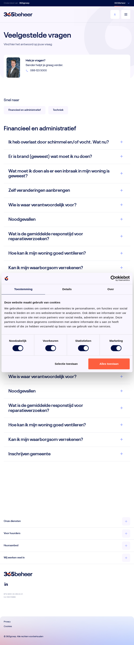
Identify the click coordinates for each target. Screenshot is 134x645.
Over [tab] (110, 289)
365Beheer (120, 3)
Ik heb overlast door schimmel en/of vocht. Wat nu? (58, 142)
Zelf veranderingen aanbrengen (39, 190)
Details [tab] (67, 289)
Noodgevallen (22, 219)
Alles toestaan (109, 363)
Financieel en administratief (24, 110)
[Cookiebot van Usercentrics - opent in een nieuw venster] (113, 278)
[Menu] (125, 14)
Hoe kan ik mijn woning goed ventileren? (47, 253)
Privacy (7, 622)
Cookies (8, 626)
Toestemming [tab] (23, 289)
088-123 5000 (36, 70)
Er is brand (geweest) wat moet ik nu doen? (50, 156)
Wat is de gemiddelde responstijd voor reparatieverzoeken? (45, 236)
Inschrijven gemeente (29, 454)
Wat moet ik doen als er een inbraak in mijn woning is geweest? (58, 173)
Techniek (58, 110)
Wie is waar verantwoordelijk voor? (42, 205)
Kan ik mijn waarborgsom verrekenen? (45, 268)
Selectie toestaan (66, 363)
